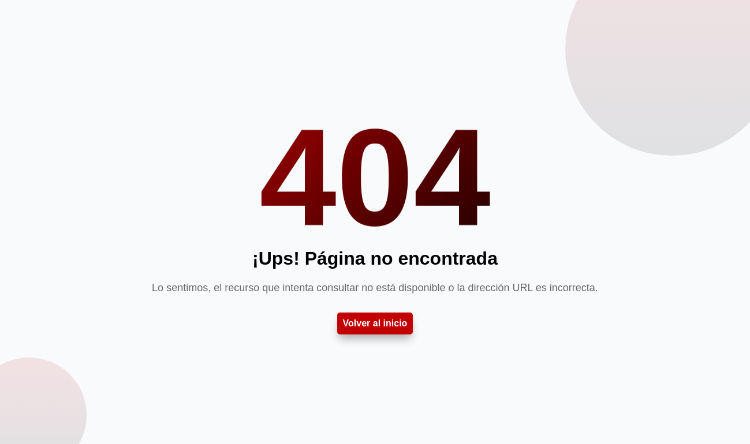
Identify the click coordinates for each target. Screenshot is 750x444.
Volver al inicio (375, 323)
